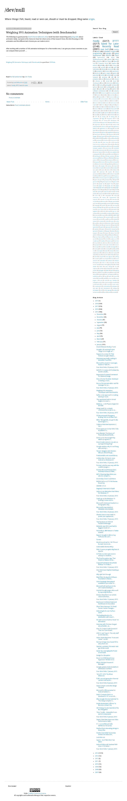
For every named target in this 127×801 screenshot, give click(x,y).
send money (114, 252)
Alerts (117, 59)
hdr (112, 191)
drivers (96, 166)
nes (115, 87)
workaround (96, 292)
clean (99, 142)
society (96, 112)
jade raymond (113, 201)
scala (106, 250)
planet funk (114, 233)
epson (102, 170)
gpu (104, 189)
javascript (95, 75)
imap (115, 195)
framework (109, 175)
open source (103, 108)
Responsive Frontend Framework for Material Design (107, 375)
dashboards (98, 156)
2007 (97, 772)
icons (96, 195)
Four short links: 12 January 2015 (107, 599)
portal (112, 235)
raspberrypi (96, 241)
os (118, 227)
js (105, 65)
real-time (116, 241)
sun (116, 266)
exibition (114, 170)
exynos (110, 172)
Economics (109, 118)
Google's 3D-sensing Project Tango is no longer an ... (105, 350)
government (98, 189)
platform (95, 235)
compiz (115, 146)
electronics (109, 83)
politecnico (98, 61)
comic (110, 146)
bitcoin (104, 134)
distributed (114, 162)
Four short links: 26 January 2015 (107, 413)
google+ (117, 187)
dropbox (103, 166)
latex (109, 205)
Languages (95, 120)
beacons (103, 132)
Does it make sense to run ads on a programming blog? (107, 443)
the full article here (16, 77)
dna (94, 164)
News (115, 61)
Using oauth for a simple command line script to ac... (106, 409)
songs (110, 262)
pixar (100, 89)
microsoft (110, 69)
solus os (104, 262)
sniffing (117, 256)
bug (104, 138)
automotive (116, 130)
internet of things (105, 199)
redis (101, 243)
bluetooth (109, 79)
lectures (95, 207)
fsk (95, 177)
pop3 (108, 235)
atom (94, 130)
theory (94, 274)
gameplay (106, 179)
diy (118, 100)
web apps (95, 288)
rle (118, 246)
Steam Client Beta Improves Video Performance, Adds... (107, 720)
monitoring (108, 217)
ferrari (103, 104)
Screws (98, 539)
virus (103, 284)
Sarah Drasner (33, 37)
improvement (112, 197)
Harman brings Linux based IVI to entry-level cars (107, 642)
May (98, 333)
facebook (97, 73)
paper (94, 89)
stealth (94, 266)
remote (111, 243)
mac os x (114, 211)
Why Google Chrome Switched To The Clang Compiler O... (107, 700)
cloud (114, 81)
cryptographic (96, 154)
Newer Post (10, 102)
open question (107, 225)
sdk (108, 110)
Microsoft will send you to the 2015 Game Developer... (106, 587)
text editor (114, 272)
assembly (111, 95)
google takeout (101, 187)
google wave (110, 187)
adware (111, 122)
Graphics (114, 63)
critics (106, 152)
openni (102, 227)
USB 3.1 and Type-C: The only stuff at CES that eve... (107, 634)
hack (94, 191)
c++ (107, 138)
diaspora (96, 162)
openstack (108, 227)
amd (109, 124)
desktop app (102, 160)
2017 (97, 306)
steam (100, 266)
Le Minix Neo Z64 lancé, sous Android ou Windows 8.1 (105, 459)
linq (94, 209)
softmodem (103, 260)
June (98, 331)
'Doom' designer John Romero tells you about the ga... (106, 452)
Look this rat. (100, 737)
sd (102, 252)
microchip (101, 213)
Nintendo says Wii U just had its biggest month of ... (106, 527)
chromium (111, 97)
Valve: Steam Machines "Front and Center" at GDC (107, 638)
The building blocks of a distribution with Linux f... (105, 616)
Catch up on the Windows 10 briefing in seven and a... (105, 499)
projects (95, 67)
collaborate (95, 146)
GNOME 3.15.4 (101, 486)
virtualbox (114, 282)
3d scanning (104, 93)
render (117, 243)
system (114, 268)
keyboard (102, 203)
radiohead (100, 239)
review (107, 246)
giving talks (74, 37)
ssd (116, 264)
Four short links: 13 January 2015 (107, 567)
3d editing (112, 116)
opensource (101, 57)
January (99, 344)
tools (110, 276)
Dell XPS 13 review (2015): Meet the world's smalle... (107, 371)
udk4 (105, 278)
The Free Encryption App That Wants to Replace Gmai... (105, 559)
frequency (116, 175)
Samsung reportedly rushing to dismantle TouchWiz (106, 359)
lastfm (103, 205)
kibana (109, 106)
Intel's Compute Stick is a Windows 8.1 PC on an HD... (106, 695)
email (115, 166)
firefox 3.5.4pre (113, 174)
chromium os (113, 140)
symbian (101, 268)
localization (114, 209)
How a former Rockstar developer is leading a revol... (107, 379)
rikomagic (112, 246)
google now (102, 185)
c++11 (105, 97)
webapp (115, 288)
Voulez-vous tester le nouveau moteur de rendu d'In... (106, 733)
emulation (108, 168)
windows (104, 77)
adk (103, 95)
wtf (101, 292)
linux (98, 51)
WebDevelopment (98, 59)
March (99, 339)
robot (104, 110)
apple (109, 126)
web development (105, 288)
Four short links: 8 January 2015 (106, 683)
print (105, 237)
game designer (98, 179)
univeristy (110, 278)
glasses (115, 181)
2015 (97, 312)
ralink (106, 239)
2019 (97, 301)
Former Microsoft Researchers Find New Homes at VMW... (106, 470)
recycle (96, 243)
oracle (114, 227)
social (112, 258)
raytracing (109, 241)
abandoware (114, 120)
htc (107, 193)
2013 (97, 756)
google (108, 53)
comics (116, 49)
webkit (97, 93)
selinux (107, 252)
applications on (103, 128)
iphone (95, 87)
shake (94, 254)
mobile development (98, 217)
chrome (116, 79)
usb (101, 280)
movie (115, 75)
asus (117, 95)
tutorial (112, 112)
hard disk (106, 191)
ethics (108, 170)
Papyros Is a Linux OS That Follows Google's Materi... (105, 355)
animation (100, 71)
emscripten (101, 168)
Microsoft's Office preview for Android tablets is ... (106, 691)
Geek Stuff (104, 49)
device (108, 100)
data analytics (110, 156)
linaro (109, 207)
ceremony (98, 140)
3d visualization (113, 93)
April (98, 336)
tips (106, 276)
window (115, 290)
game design (115, 177)
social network (115, 110)
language (97, 205)
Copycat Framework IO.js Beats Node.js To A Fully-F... (106, 563)
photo (113, 231)
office (94, 225)
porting (107, 89)
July (98, 328)
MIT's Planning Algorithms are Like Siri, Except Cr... (106, 475)
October (99, 320)
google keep (110, 183)
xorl (105, 292)
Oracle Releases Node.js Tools (106, 347)
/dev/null (15, 10)
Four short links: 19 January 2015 (107, 519)
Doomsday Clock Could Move (106, 479)
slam (96, 256)
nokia (107, 221)
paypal (107, 231)
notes (112, 221)
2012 (97, 758)
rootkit (101, 248)
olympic (99, 225)
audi (98, 130)
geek (116, 179)
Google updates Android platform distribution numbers (107, 667)
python (114, 89)
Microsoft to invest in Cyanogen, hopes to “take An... (106, 363)
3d (93, 71)
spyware (106, 112)
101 (96, 116)
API (94, 95)
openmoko (95, 227)
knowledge (116, 203)
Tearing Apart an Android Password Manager (104, 522)
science (111, 250)
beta (95, 97)
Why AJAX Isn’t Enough (103, 574)
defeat (112, 158)
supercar (95, 268)
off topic (115, 223)
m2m (104, 211)
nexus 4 (96, 108)
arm (102, 79)
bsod (95, 138)
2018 (97, 303)
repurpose (97, 244)
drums (96, 102)
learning (115, 205)
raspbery (103, 241)
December (100, 314)
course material (99, 152)
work (115, 67)
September (100, 322)
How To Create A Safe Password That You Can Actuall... (106, 629)
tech (110, 91)
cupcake (106, 154)
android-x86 (96, 126)
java (101, 65)
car (111, 138)
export (94, 172)
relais (106, 243)
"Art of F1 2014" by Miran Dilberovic (104, 675)
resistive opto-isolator (107, 244)
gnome (94, 183)
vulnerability (106, 286)
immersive (96, 197)
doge (107, 164)
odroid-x (109, 223)
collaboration (103, 146)
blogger (95, 136)
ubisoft (100, 278)
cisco (94, 142)
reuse (101, 246)
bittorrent (110, 134)
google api (101, 183)
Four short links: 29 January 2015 (107, 367)
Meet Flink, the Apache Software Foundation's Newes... (106, 578)
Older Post (84, 102)
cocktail (106, 144)
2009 (97, 767)
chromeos (105, 140)
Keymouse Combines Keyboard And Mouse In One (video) (106, 603)
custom (112, 154)
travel (115, 276)
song (101, 112)
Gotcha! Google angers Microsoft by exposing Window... (107, 591)
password (95, 231)
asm (116, 128)
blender (100, 97)
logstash (95, 211)
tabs (112, 270)
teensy (96, 272)
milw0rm (116, 213)
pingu (101, 233)
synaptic (108, 268)
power (117, 235)
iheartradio (108, 195)
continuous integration (99, 100)
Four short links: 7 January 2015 (106, 671)
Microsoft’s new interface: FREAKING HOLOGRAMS (104, 508)
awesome (97, 132)
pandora (97, 229)
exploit (94, 104)
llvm (107, 209)
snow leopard (105, 258)
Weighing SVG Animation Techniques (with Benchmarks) (23, 62)
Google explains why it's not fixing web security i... (107, 447)
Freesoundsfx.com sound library (106, 455)
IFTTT (17, 85)
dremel (117, 164)
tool (94, 63)
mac (109, 211)
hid (116, 191)
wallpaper (114, 286)
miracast (103, 215)
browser (107, 71)
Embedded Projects (109, 51)
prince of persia (98, 237)
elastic (106, 102)
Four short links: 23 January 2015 (107, 463)
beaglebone (110, 132)
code (111, 144)
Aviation (98, 95)
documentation (100, 164)
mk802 (109, 215)
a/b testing (104, 120)
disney (108, 162)
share (99, 254)
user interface (113, 280)
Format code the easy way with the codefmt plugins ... (107, 466)
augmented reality (106, 130)
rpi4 (116, 248)
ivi (108, 201)
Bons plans (107, 61)
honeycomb (102, 193)
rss (94, 250)
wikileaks (112, 114)
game (108, 104)
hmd (96, 106)
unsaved (95, 77)
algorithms (97, 124)
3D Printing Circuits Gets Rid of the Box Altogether (107, 708)
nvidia (117, 221)
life (109, 65)
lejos (104, 207)
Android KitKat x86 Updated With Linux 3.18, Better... (106, 745)
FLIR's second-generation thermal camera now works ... (107, 679)
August (99, 325)
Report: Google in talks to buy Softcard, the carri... (106, 536)
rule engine (100, 250)
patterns (102, 231)
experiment (115, 71)
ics (101, 195)
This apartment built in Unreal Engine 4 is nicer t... (106, 400)
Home (47, 102)
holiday (95, 193)
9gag (103, 118)
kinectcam (108, 203)
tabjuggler (101, 270)
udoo (117, 112)
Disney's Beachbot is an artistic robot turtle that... (106, 595)
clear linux (105, 142)
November (100, 317)
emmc (94, 168)
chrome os (98, 81)
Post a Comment (14, 98)
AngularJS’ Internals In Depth (105, 488)
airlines (117, 122)
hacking (100, 191)
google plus (110, 185)
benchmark (97, 134)
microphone (109, 213)
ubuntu (116, 91)
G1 (116, 118)
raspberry (98, 110)
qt (93, 110)
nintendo (101, 221)
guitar (115, 189)
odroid (103, 223)
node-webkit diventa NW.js (104, 547)
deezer (107, 158)
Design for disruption (103, 655)
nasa (110, 219)
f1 (98, 104)
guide (112, 104)
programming (97, 53)
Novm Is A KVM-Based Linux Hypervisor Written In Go (105, 659)
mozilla (100, 219)
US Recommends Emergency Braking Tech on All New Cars (106, 416)
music (113, 57)
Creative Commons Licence (37, 793)
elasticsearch (113, 102)
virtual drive (107, 282)
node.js (114, 65)
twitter (94, 278)
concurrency (108, 148)
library (103, 69)
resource (116, 244)
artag (111, 128)
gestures (95, 181)
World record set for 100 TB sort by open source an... (107, 543)
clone (115, 142)
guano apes (109, 189)
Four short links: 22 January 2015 (107, 496)
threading (100, 274)
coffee (115, 144)
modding (109, 87)
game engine (106, 73)
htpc (111, 193)
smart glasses (109, 256)
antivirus (103, 126)
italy (99, 201)
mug (105, 219)
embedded (96, 69)
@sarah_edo (43, 37)
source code (96, 264)
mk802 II (115, 215)
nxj (95, 223)
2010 (97, 764)
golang (107, 85)
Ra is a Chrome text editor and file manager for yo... (107, 384)
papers (103, 229)
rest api (96, 246)
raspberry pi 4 (113, 239)
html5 (100, 106)
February (100, 342)
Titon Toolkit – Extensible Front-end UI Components (106, 713)
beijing (117, 132)
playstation (102, 235)
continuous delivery (114, 150)
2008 (97, 769)
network (95, 221)
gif (99, 181)
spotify (111, 264)
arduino (95, 65)
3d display (103, 116)
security (103, 67)
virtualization (96, 284)
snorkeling (97, 258)
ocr (99, 223)
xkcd (118, 114)
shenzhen (105, 254)
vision (108, 284)
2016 (97, 309)
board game (102, 136)
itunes (103, 201)
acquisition (104, 122)
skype (117, 254)
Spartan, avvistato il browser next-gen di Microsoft (107, 647)
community (114, 98)
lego (100, 207)
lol (100, 211)
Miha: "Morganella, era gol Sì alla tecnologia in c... (107, 420)
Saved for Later (23, 85)
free (96, 85)
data (104, 156)
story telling (108, 266)
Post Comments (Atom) (22, 105)
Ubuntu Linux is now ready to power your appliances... (105, 515)
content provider (103, 150)
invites (94, 201)
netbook (115, 219)
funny (101, 85)
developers (96, 83)
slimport (101, 256)
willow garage (107, 290)
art (107, 95)
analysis (115, 124)
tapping (117, 270)
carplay (115, 138)
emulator (115, 168)
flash (97, 175)
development (110, 160)
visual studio (115, 284)
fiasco (106, 174)
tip (101, 276)
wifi (101, 290)
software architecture (99, 91)
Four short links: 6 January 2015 (106, 717)
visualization (98, 286)
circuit (107, 81)
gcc (112, 179)
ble (116, 134)
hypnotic (116, 193)
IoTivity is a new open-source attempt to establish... (105, 554)
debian (102, 158)
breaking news (115, 136)
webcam (106, 114)
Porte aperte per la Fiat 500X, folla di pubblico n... (107, 429)
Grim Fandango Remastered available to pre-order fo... (105, 582)
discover (103, 162)
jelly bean (95, 203)
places (106, 233)
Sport (117, 55)
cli (111, 142)
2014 (97, 753)
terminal (102, 272)
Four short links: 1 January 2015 (106, 749)
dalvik (117, 154)
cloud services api (97, 144)
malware (95, 213)
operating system (112, 108)
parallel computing (112, 229)
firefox (117, 83)
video (100, 114)
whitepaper (96, 290)
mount (115, 217)
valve (96, 114)
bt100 (100, 138)
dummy (109, 166)
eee (103, 83)
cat (93, 140)
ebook (101, 102)
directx (113, 100)
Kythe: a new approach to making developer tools (107, 396)
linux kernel (100, 209)
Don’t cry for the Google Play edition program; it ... (105, 438)
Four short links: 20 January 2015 (107, 512)
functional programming (104, 177)
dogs (112, 164)
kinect (102, 87)
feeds (101, 174)
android (108, 55)
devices (117, 160)
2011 (97, 761)
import (104, 197)
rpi (112, 248)
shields (112, 254)
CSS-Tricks (52, 62)
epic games (96, 170)
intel (105, 106)
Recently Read (110, 46)
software (110, 260)
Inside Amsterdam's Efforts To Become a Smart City (106, 704)
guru (117, 104)
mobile (109, 75)
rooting (96, 248)
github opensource (107, 181)
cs (102, 154)
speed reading (104, 264)
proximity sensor (112, 237)
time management (110, 274)
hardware (114, 85)
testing (108, 272)
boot (108, 136)
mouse (94, 219)
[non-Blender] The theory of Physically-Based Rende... (105, 434)
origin (91, 19)
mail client (116, 106)
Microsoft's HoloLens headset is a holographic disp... (107, 504)
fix (93, 175)
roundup (107, 248)
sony (115, 262)
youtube (114, 292)
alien (104, 124)
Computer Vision (103, 63)
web (109, 67)
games (115, 73)
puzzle (94, 239)
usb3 (106, 280)
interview (114, 199)
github (109, 59)
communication (105, 98)
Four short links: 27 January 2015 (107, 388)
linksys (115, 207)
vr (116, 69)
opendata (115, 225)
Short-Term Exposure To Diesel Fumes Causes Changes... (106, 607)
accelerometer (96, 122)
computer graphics (98, 148)
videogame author (97, 282)
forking (102, 175)
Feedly (13, 85)
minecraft (96, 215)
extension (102, 172)
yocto (109, 292)
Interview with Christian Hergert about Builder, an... (106, 625)
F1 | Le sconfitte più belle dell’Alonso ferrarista (104, 724)
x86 (112, 77)
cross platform (113, 152)
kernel (103, 75)
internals (95, 199)
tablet (107, 270)
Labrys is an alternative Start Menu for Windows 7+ (107, 492)
